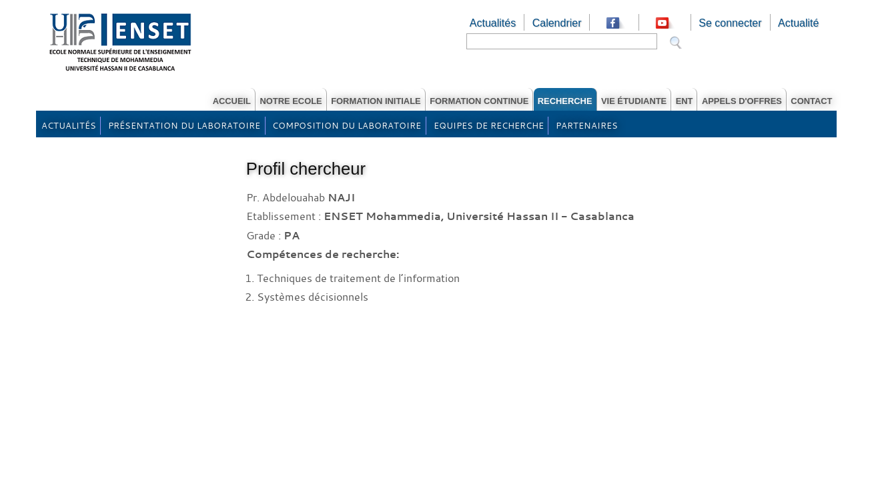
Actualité (798, 23)
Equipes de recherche (489, 125)
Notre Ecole (291, 101)
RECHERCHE (565, 101)
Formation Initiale (376, 101)
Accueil (232, 101)
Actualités (493, 23)
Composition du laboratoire (346, 125)
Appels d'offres (742, 101)
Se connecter (730, 23)
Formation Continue (479, 101)
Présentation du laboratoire (184, 125)
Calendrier (557, 23)
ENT (684, 101)
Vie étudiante (634, 101)
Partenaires (587, 125)
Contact (811, 101)
